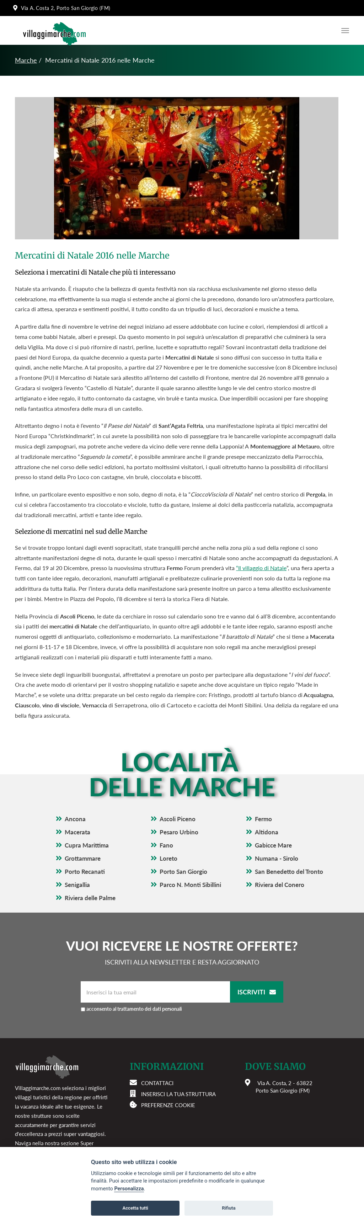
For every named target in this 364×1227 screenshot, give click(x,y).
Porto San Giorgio (183, 871)
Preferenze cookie (168, 1105)
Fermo (263, 819)
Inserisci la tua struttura (178, 1094)
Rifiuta (228, 1208)
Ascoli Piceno (178, 819)
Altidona (266, 832)
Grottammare (83, 858)
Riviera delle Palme (90, 898)
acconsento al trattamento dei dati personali (134, 1009)
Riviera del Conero (279, 884)
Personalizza (129, 1189)
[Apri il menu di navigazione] (343, 30)
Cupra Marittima (87, 845)
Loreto (168, 858)
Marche (26, 60)
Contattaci (157, 1083)
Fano (166, 845)
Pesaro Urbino (179, 832)
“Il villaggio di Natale (261, 567)
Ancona (75, 819)
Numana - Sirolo (276, 858)
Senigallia (77, 884)
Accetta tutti (135, 1208)
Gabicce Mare (273, 845)
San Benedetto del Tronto (289, 871)
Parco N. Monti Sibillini (190, 884)
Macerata (77, 832)
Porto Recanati (85, 871)
